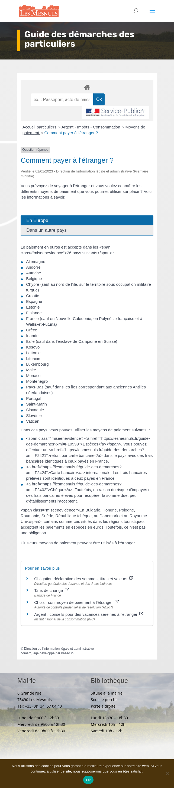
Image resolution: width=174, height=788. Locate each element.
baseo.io (67, 653)
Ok (88, 780)
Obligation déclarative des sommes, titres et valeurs (83, 578)
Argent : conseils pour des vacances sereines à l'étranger (88, 614)
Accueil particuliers (39, 127)
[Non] (167, 773)
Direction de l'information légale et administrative (59, 649)
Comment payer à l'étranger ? (71, 132)
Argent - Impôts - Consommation (91, 127)
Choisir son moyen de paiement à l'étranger (76, 602)
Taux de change (51, 590)
